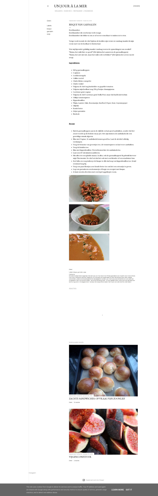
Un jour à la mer (70, 6)
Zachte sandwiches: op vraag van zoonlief (97, 398)
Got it (129, 490)
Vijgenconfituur (80, 456)
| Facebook (87, 11)
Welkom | (58, 11)
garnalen (50, 31)
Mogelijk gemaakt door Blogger (93, 480)
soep (48, 34)
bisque (49, 29)
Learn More (117, 490)
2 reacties (76, 460)
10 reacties (77, 402)
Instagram (77, 11)
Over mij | (67, 11)
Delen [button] (49, 21)
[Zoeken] (136, 6)
